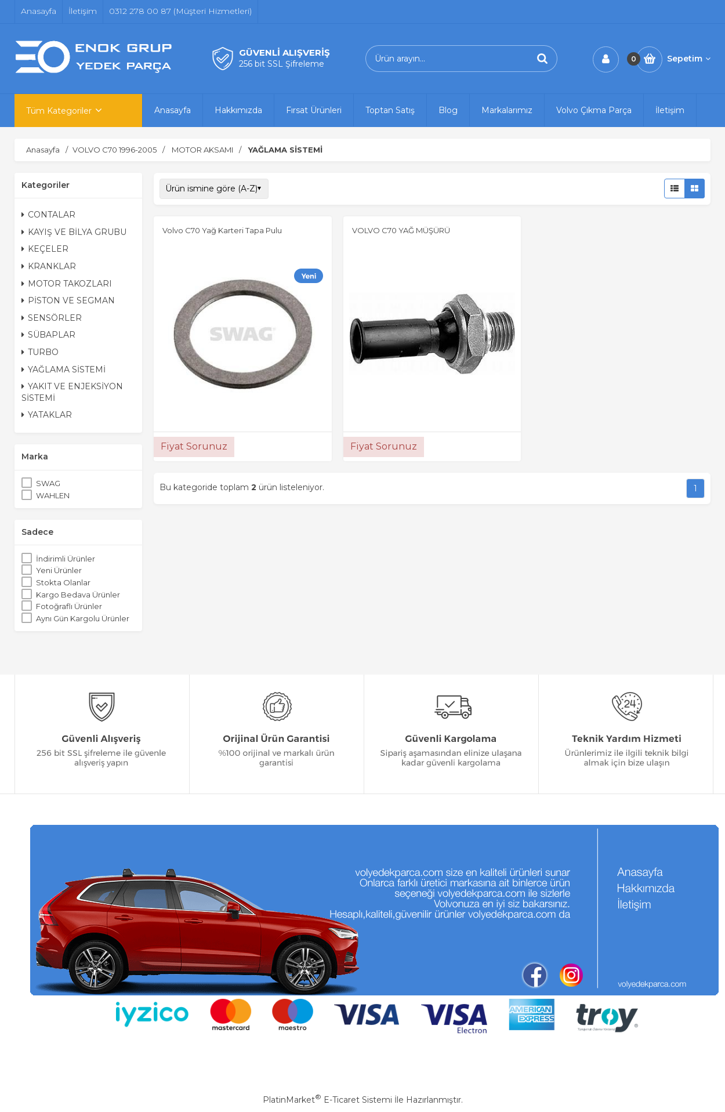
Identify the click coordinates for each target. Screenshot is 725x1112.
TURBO (40, 352)
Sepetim (688, 58)
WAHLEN (53, 495)
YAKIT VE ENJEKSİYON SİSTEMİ (72, 392)
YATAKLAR (46, 415)
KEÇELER (44, 249)
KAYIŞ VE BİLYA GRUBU (73, 232)
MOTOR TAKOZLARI (66, 283)
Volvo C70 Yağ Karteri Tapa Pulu (222, 230)
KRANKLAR (48, 266)
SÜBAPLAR (48, 334)
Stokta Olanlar (63, 582)
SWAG (48, 483)
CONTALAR (48, 214)
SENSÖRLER (51, 318)
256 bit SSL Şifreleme (281, 64)
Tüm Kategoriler (59, 111)
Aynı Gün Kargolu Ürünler (82, 618)
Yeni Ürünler (59, 570)
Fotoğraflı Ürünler (69, 606)
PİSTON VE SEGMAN (68, 300)
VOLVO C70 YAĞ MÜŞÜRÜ (401, 230)
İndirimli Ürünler (65, 558)
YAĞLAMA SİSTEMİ (63, 369)
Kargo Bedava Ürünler (78, 594)
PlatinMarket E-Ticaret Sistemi (327, 1100)
